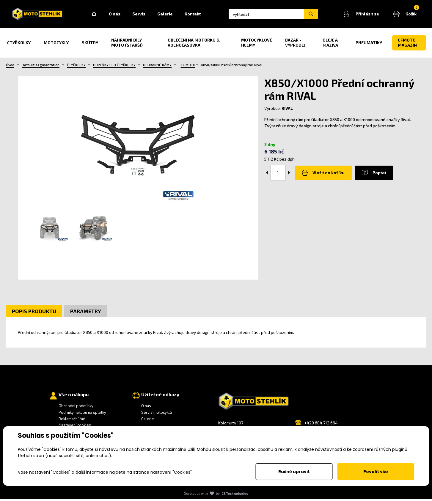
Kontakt (198, 15)
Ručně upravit (294, 472)
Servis (144, 15)
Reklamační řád (72, 420)
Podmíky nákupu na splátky (82, 414)
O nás (120, 15)
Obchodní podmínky (76, 408)
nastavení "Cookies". (171, 472)
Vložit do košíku (322, 175)
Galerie (170, 15)
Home (100, 15)
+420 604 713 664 (321, 424)
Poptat (370, 175)
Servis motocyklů (156, 414)
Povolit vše (375, 472)
